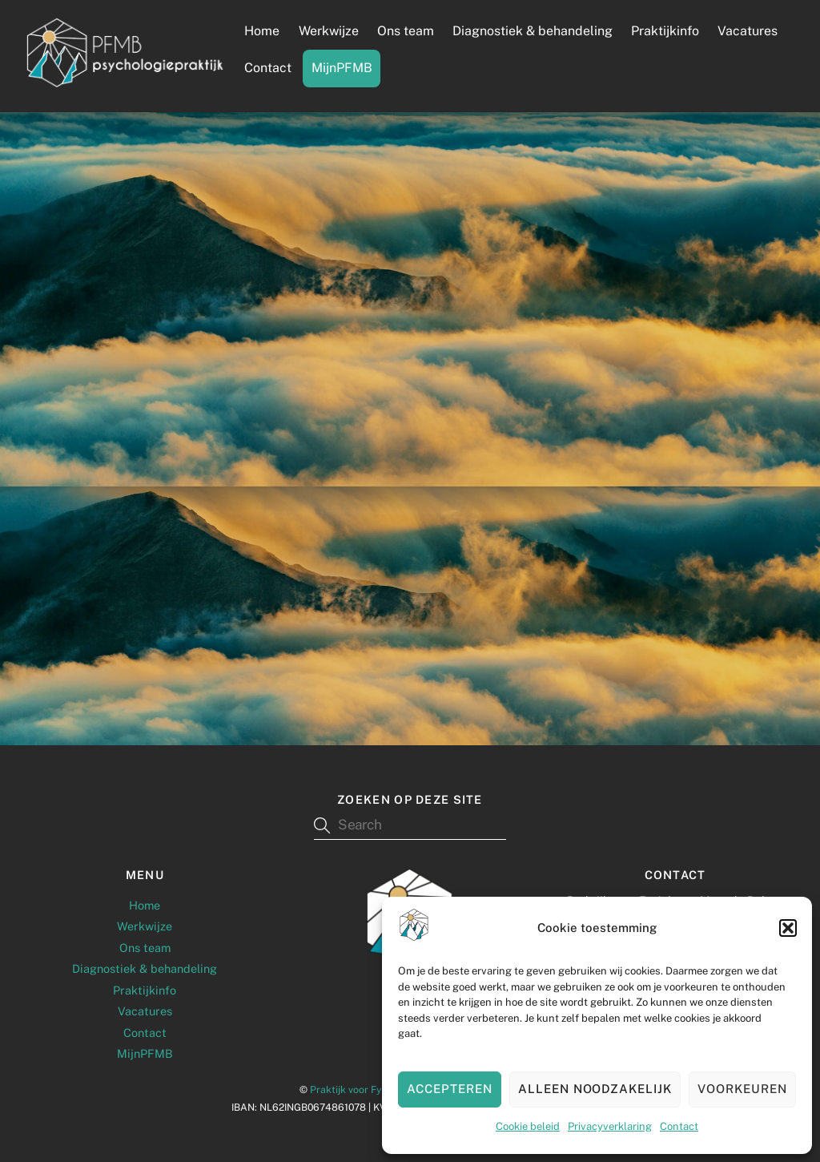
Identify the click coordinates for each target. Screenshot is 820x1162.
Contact (679, 1126)
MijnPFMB (342, 67)
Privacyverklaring (610, 1126)
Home (261, 30)
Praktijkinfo (665, 30)
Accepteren (449, 1088)
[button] (788, 928)
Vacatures (748, 30)
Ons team (405, 30)
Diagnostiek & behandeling (532, 30)
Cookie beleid (528, 1126)
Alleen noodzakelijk (595, 1088)
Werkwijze (329, 30)
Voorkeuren (742, 1088)
